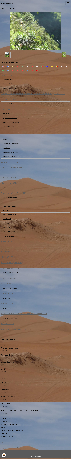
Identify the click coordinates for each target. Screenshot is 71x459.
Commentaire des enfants (10, 84)
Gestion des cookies (35, 456)
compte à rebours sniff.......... (11, 397)
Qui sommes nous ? (8, 79)
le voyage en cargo (8, 202)
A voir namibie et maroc (9, 348)
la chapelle (6, 113)
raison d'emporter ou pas (10, 214)
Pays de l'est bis (7, 246)
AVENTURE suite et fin (9, 236)
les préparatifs (7, 219)
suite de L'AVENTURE (9, 232)
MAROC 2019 (7, 298)
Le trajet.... (6, 223)
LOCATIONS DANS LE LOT (11, 103)
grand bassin (6, 148)
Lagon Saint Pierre (8, 135)
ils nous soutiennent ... (9, 206)
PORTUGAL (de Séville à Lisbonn (12, 273)
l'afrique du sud (7, 172)
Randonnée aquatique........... (11, 122)
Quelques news (6, 376)
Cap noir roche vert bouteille (11, 143)
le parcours (6, 210)
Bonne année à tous (8, 390)
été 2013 (4, 369)
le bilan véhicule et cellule (10, 318)
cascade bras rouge (8, 126)
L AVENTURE (7, 227)
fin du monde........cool (8, 404)
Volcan (5, 139)
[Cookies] (4, 455)
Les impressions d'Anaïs (10, 88)
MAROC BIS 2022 (8, 308)
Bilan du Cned (6, 383)
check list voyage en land (10, 333)
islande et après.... (7, 362)
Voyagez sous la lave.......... (10, 118)
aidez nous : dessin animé (10, 197)
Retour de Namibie (7, 355)
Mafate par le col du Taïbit (10, 152)
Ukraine (5, 187)
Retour (35, 55)
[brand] (8, 3)
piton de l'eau (7, 130)
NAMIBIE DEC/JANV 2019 (10, 288)
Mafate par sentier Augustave (11, 156)
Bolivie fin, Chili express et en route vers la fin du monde (20, 411)
